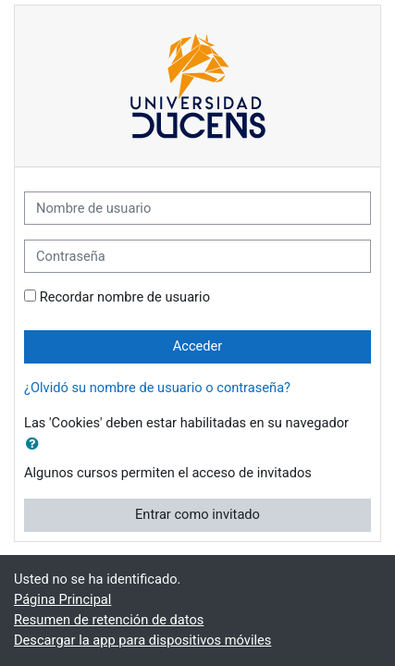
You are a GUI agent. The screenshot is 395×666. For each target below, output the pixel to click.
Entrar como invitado (197, 514)
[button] (36, 445)
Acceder (198, 346)
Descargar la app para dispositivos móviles (142, 640)
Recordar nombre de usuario (125, 297)
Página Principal (62, 599)
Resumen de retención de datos (109, 619)
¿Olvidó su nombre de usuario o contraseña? (157, 387)
